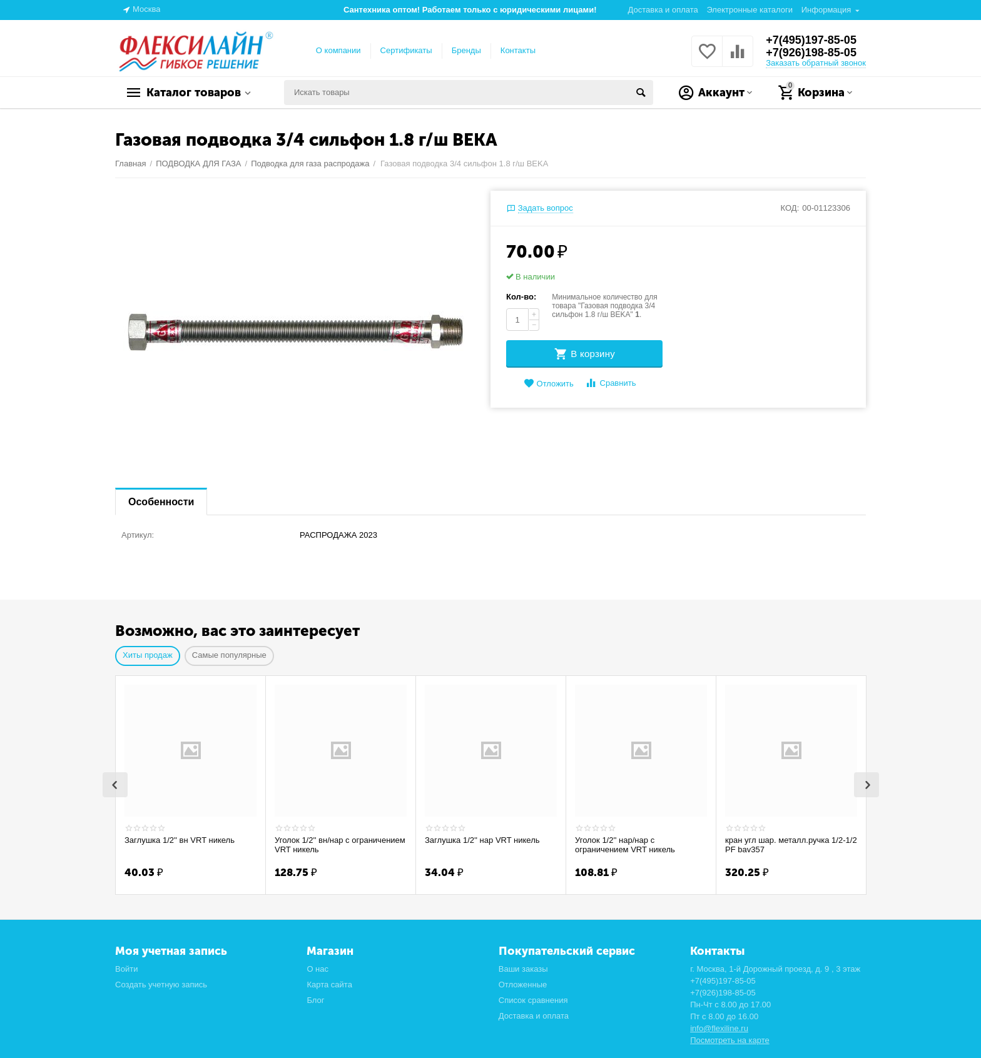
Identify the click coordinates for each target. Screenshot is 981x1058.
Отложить (549, 383)
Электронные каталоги (749, 9)
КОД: (790, 208)
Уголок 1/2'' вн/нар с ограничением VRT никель (340, 845)
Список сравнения (533, 999)
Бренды (466, 50)
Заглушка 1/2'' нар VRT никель (482, 840)
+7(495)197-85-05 (811, 40)
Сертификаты (406, 50)
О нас (317, 967)
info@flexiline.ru (719, 1027)
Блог (315, 999)
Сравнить (610, 383)
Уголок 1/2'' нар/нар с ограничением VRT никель (625, 845)
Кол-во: (521, 296)
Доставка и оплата (663, 9)
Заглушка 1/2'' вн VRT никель (180, 840)
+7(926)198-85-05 (811, 52)
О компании (338, 50)
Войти (126, 967)
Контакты (518, 50)
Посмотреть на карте (730, 1039)
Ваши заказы (523, 967)
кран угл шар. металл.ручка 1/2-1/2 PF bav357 (791, 845)
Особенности (161, 501)
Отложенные (523, 983)
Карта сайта (329, 983)
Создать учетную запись (161, 983)
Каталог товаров (193, 93)
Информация (826, 9)
